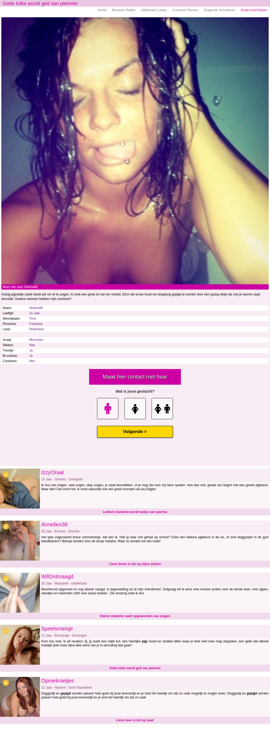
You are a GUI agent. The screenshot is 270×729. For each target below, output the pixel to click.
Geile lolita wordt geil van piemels (135, 668)
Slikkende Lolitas (154, 10)
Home (102, 10)
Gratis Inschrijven (254, 10)
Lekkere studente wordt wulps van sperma (135, 512)
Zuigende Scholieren (219, 10)
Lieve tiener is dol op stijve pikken (135, 564)
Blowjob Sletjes (123, 10)
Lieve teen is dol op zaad (135, 720)
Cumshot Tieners (185, 10)
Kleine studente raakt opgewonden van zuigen (135, 616)
